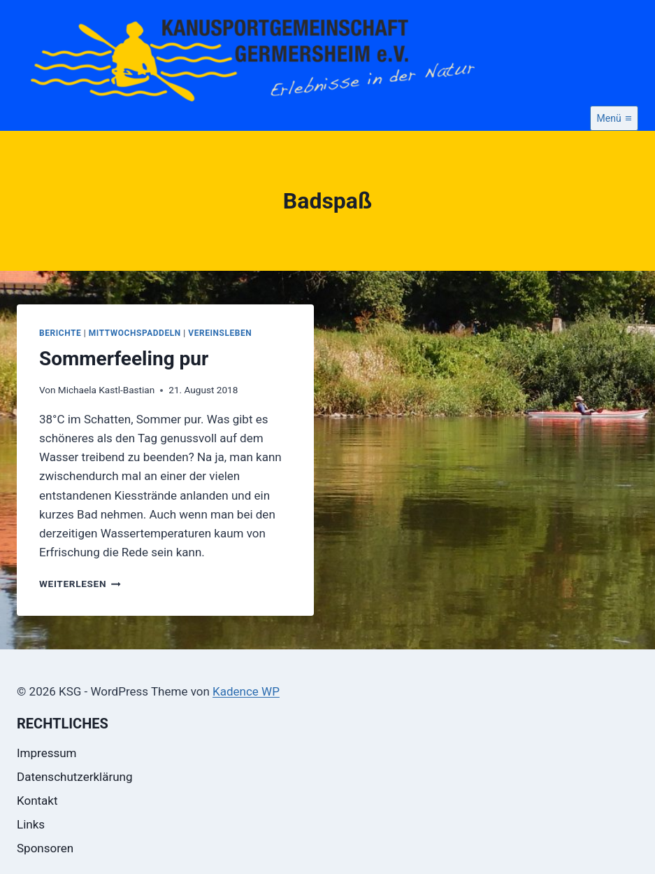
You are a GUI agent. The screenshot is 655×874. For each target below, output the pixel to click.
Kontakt (37, 801)
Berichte (60, 333)
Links (31, 824)
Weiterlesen (80, 583)
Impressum (47, 753)
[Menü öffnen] (614, 118)
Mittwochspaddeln (135, 333)
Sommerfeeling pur (123, 358)
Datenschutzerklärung (74, 777)
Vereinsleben (220, 333)
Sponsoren (45, 848)
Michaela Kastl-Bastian (106, 389)
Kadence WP (246, 691)
